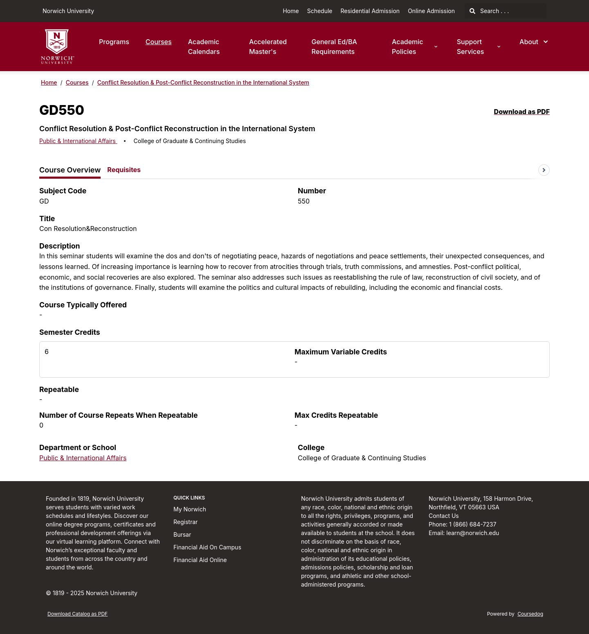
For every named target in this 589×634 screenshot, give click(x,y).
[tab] (70, 170)
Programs (114, 42)
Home (291, 10)
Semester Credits (69, 332)
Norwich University (68, 10)
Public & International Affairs (78, 140)
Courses (159, 42)
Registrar (185, 521)
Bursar (182, 534)
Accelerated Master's (268, 47)
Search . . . (489, 10)
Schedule (320, 10)
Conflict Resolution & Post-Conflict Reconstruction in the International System (203, 82)
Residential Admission (370, 10)
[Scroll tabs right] (544, 170)
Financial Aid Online (200, 559)
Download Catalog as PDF (77, 614)
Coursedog (530, 614)
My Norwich (189, 509)
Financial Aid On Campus (207, 547)
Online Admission (431, 10)
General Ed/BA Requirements (334, 47)
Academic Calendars (204, 47)
